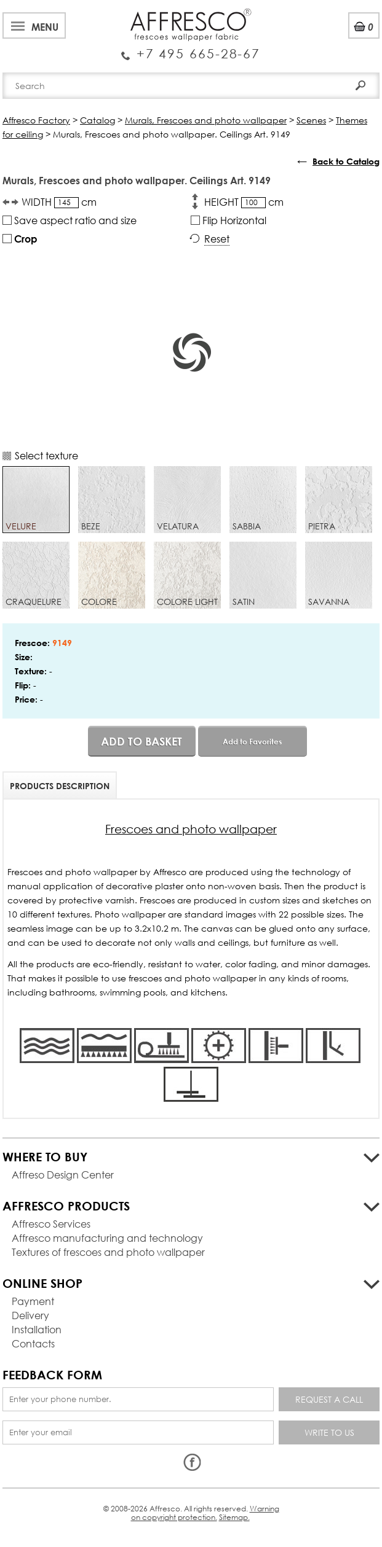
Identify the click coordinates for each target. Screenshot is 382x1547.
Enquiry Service (191, 49)
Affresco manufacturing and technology (107, 1237)
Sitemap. (234, 1517)
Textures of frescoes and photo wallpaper (108, 1251)
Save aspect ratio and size (69, 220)
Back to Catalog (346, 161)
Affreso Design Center (63, 1174)
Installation (37, 1329)
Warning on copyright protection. (205, 1512)
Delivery (30, 1315)
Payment (33, 1301)
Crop (20, 238)
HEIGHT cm (244, 202)
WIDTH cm (59, 202)
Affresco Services (51, 1223)
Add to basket (141, 741)
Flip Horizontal (228, 220)
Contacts (33, 1343)
